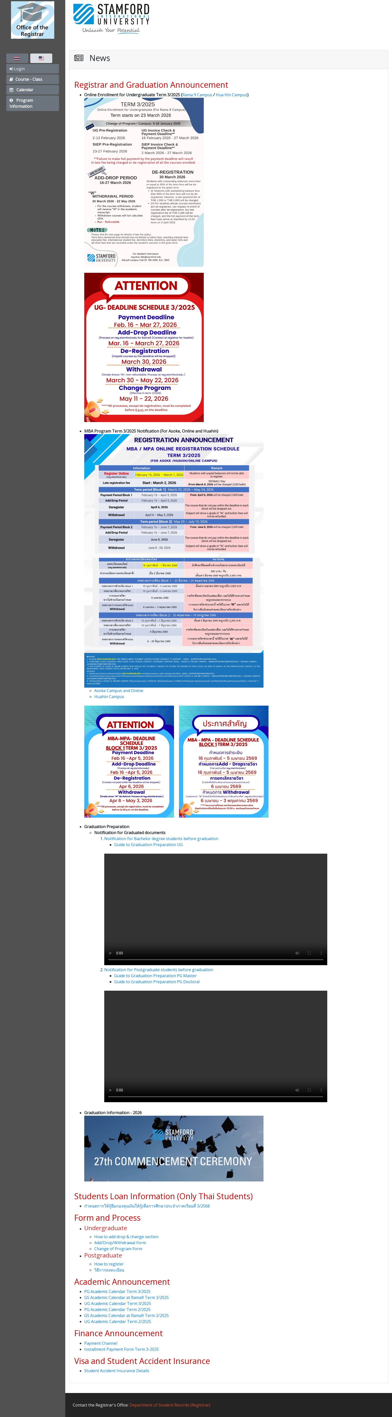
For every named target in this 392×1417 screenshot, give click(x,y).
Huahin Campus (109, 696)
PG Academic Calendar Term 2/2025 (117, 1309)
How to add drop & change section (126, 1236)
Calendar (21, 90)
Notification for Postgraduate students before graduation (158, 969)
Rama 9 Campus (197, 95)
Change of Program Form (118, 1248)
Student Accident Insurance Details (116, 1370)
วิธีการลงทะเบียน (109, 1270)
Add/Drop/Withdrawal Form (120, 1242)
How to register (109, 1264)
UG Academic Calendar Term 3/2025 (117, 1303)
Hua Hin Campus (231, 95)
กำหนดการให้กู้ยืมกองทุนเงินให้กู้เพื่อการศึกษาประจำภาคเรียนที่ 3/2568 (147, 1206)
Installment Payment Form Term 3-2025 (121, 1349)
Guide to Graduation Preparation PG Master (155, 975)
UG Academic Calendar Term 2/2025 (117, 1321)
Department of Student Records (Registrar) (170, 1405)
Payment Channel (100, 1343)
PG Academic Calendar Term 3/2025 (117, 1291)
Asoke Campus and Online (118, 690)
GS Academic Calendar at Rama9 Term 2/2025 (126, 1315)
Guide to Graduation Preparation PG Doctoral (157, 981)
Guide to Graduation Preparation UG (148, 844)
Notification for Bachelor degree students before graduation (161, 838)
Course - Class (26, 79)
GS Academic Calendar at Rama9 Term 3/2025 (126, 1297)
